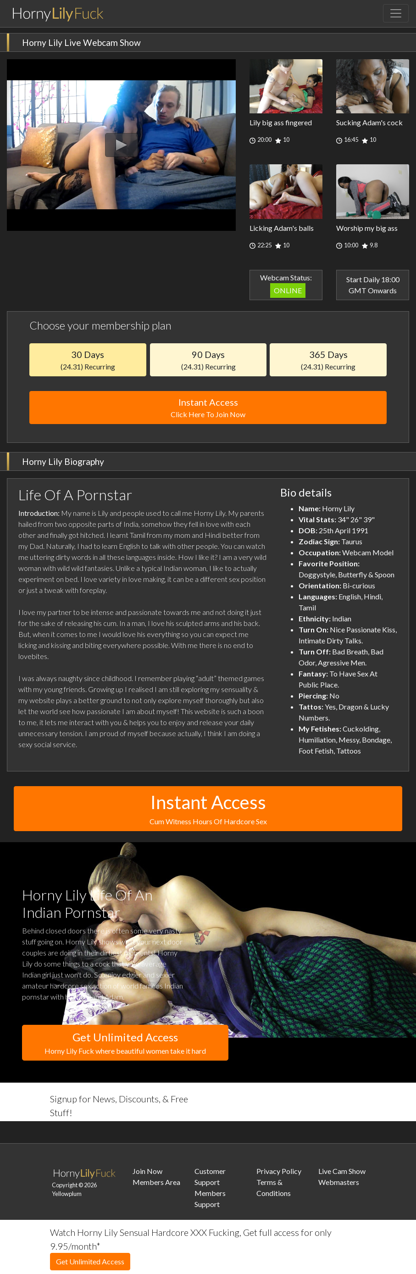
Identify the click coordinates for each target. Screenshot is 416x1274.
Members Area (156, 1182)
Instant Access (208, 408)
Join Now (147, 1171)
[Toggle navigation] (396, 13)
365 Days (328, 359)
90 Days (208, 359)
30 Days (88, 359)
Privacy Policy (278, 1171)
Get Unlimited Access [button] (125, 1043)
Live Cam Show (342, 1171)
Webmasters (338, 1182)
